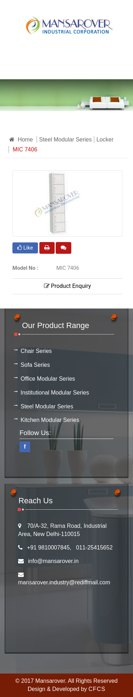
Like (25, 248)
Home (21, 139)
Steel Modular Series (65, 139)
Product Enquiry (67, 286)
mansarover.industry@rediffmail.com (64, 582)
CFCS (97, 689)
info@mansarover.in (53, 561)
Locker (104, 139)
